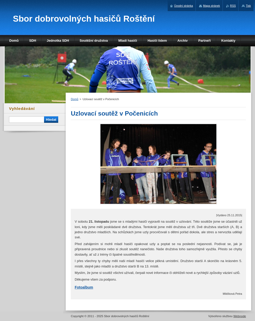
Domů (74, 99)
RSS (233, 5)
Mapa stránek (211, 5)
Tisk (248, 5)
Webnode (239, 316)
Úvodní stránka (183, 5)
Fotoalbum (84, 287)
